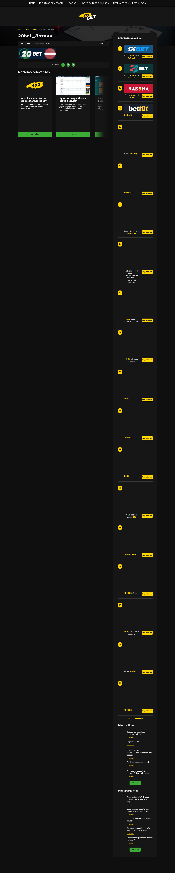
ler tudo (135, 783)
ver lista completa (135, 718)
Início (20, 29)
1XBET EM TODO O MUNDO (94, 3)
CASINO (73, 3)
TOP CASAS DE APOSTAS (51, 3)
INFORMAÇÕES (120, 3)
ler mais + (35, 134)
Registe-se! (147, 56)
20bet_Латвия (31, 29)
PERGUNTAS (138, 3)
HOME (32, 3)
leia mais (130, 737)
